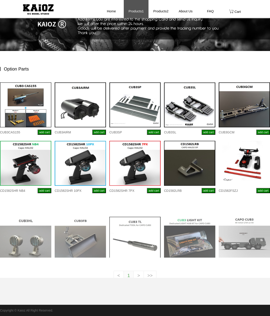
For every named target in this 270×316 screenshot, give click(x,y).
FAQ (210, 11)
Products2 (161, 11)
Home (111, 11)
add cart (44, 132)
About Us (186, 11)
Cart (235, 11)
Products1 (136, 11)
